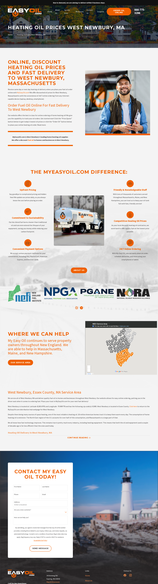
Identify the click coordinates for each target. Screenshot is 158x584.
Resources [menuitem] (80, 11)
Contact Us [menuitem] (89, 11)
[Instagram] (130, 575)
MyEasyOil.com (23, 92)
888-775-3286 (139, 11)
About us (79, 270)
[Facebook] (125, 575)
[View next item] (81, 307)
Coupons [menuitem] (100, 11)
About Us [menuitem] (57, 11)
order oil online (119, 11)
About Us (88, 581)
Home (87, 575)
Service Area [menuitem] (67, 11)
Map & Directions (53, 582)
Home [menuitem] (49, 11)
